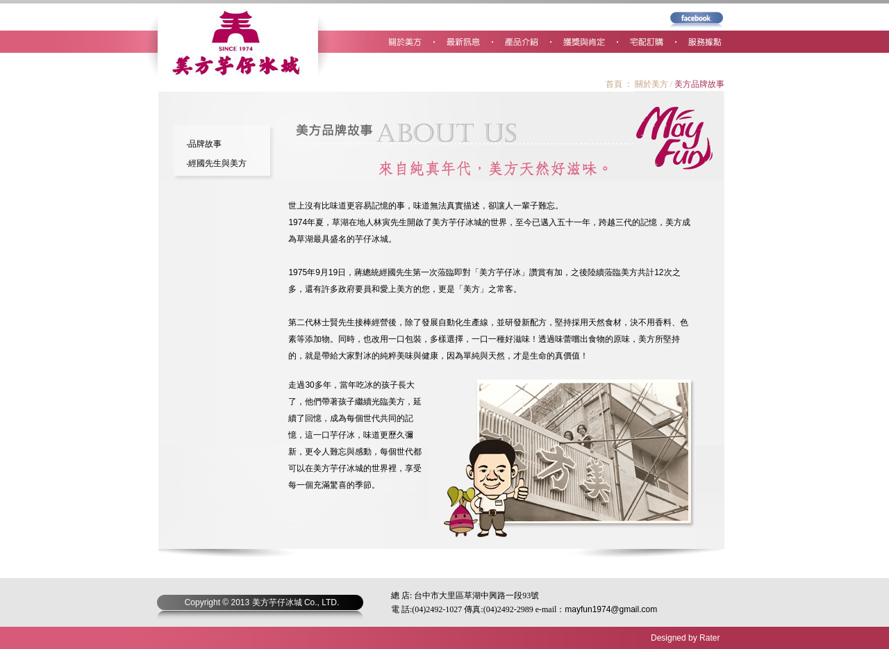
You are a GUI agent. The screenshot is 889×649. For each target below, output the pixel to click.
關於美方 (651, 84)
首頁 (614, 84)
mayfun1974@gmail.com (611, 609)
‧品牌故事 (204, 144)
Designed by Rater (685, 638)
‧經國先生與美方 (216, 163)
